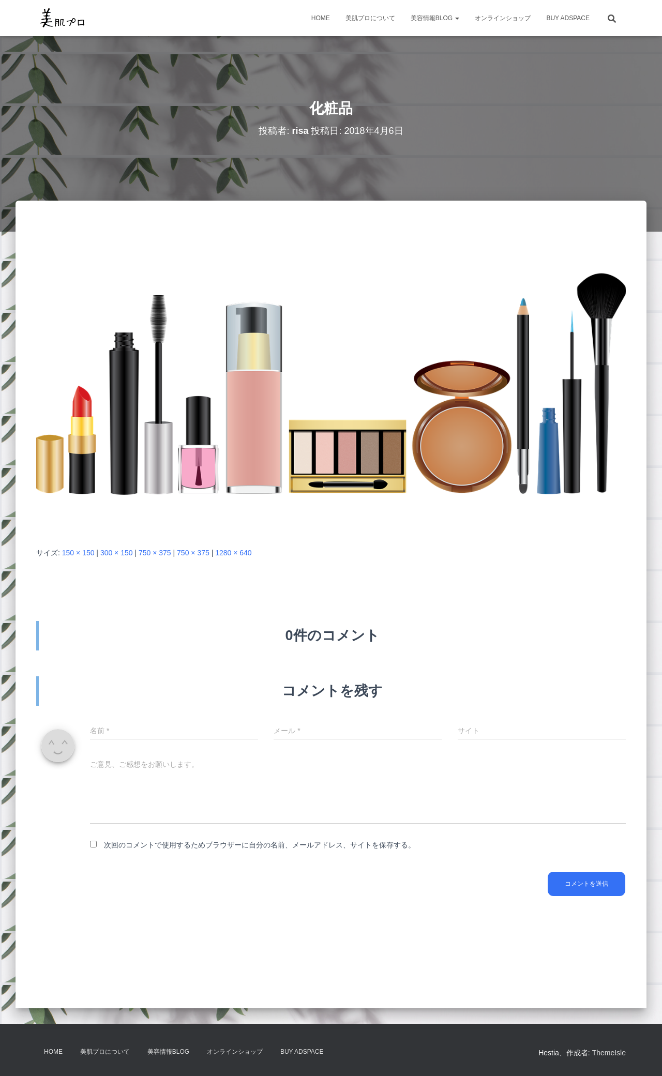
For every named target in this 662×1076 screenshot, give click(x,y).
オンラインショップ (503, 18)
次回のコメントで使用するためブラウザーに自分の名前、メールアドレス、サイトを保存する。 (259, 845)
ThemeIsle (609, 1053)
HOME (320, 18)
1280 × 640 (233, 553)
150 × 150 (78, 553)
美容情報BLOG (435, 18)
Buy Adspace (568, 18)
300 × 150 (116, 553)
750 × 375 (155, 553)
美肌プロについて (370, 18)
